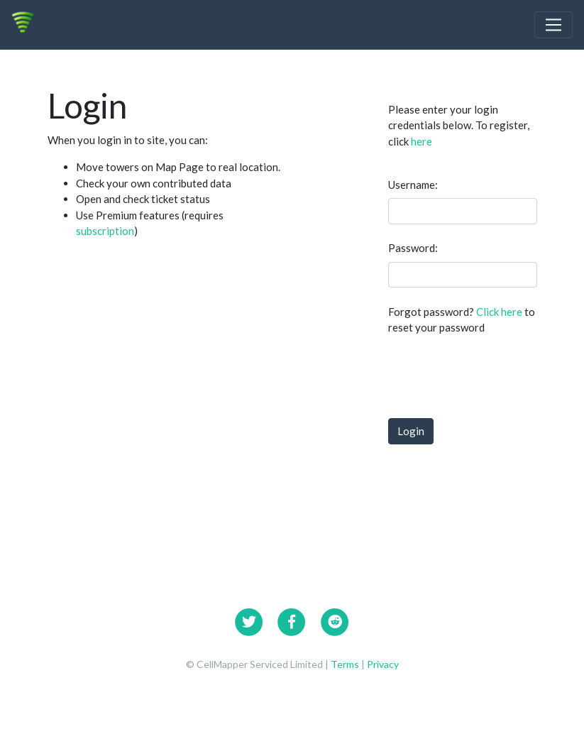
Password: (413, 247)
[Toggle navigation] (553, 24)
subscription (105, 230)
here (421, 141)
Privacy (383, 664)
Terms (346, 664)
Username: (413, 184)
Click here (499, 311)
